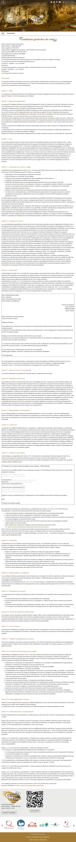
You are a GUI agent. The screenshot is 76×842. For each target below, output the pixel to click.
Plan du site (36, 839)
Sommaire (11, 33)
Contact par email (8, 812)
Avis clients (35, 811)
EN (3, 2)
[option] (9, 824)
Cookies (31, 839)
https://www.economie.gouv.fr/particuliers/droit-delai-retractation (28, 527)
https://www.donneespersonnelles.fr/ (32, 785)
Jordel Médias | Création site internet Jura (41, 836)
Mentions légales (43, 839)
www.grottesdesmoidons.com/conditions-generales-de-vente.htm (33, 116)
